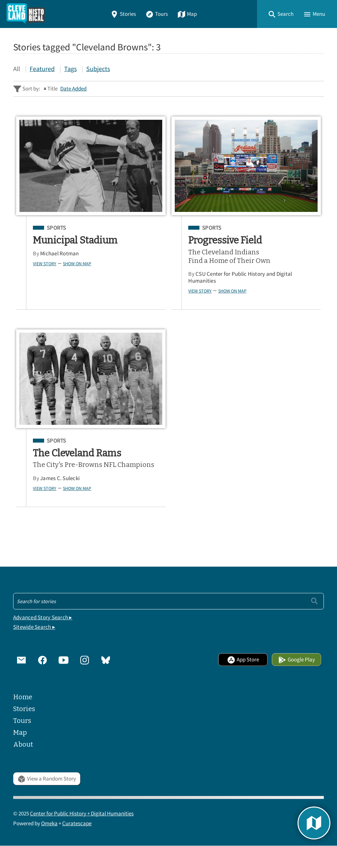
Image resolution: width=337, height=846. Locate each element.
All (16, 68)
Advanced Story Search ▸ (42, 617)
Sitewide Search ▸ (34, 627)
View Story (44, 264)
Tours (156, 14)
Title (52, 88)
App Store (243, 659)
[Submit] (314, 601)
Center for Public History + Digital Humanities (82, 813)
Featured (42, 68)
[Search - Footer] (168, 601)
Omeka (49, 823)
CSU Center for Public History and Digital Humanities (240, 277)
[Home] (25, 14)
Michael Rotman (59, 253)
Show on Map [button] (77, 264)
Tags (70, 68)
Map (187, 14)
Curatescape (76, 823)
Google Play (296, 659)
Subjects (98, 68)
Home (22, 697)
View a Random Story (46, 778)
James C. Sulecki (60, 478)
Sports (56, 228)
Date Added (73, 88)
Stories (123, 14)
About (23, 744)
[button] (281, 14)
